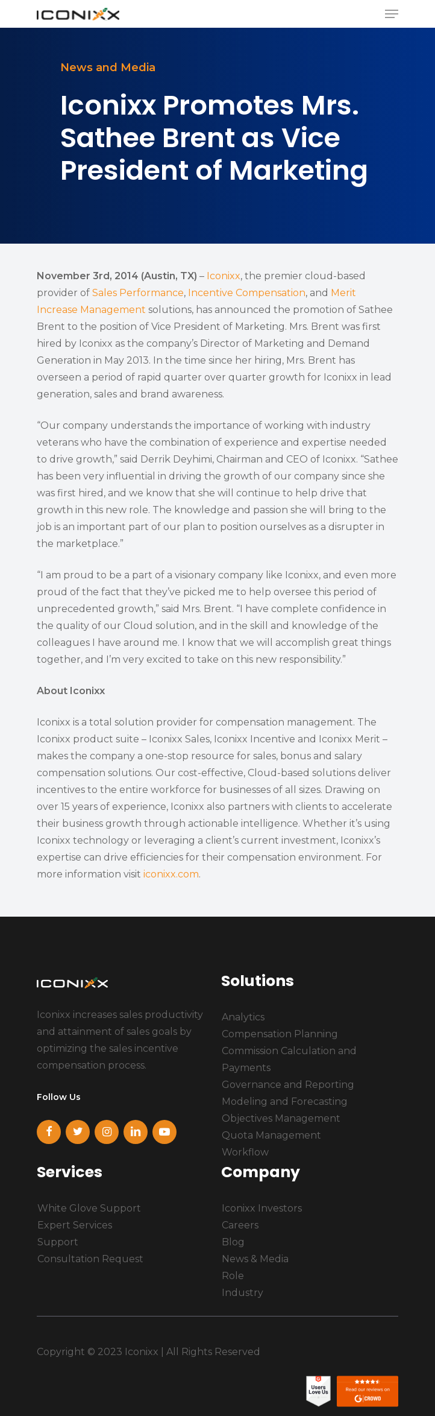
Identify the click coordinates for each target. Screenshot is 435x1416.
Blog (233, 1242)
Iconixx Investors (262, 1208)
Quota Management (271, 1135)
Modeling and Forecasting (285, 1101)
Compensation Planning (280, 1034)
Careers (240, 1225)
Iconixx (223, 276)
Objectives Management (281, 1118)
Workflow (245, 1152)
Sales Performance (138, 293)
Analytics (243, 1017)
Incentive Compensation (246, 293)
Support (57, 1242)
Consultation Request (90, 1259)
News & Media (255, 1259)
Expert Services (74, 1225)
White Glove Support (89, 1208)
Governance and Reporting (288, 1084)
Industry (242, 1292)
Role (233, 1276)
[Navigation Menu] (391, 14)
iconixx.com (171, 874)
